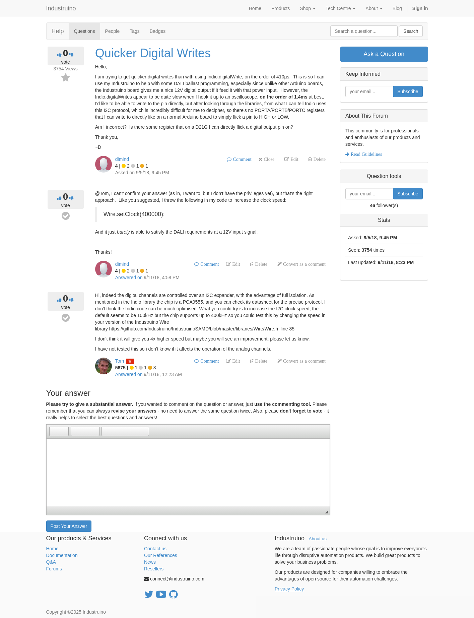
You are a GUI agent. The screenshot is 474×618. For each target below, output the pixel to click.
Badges (157, 31)
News (150, 562)
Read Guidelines (365, 154)
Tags (135, 31)
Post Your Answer (69, 526)
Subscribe (407, 91)
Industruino (61, 8)
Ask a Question (383, 54)
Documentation (62, 555)
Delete (319, 159)
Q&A (51, 562)
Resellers (153, 568)
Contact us (155, 548)
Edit (293, 159)
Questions (84, 31)
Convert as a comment (304, 264)
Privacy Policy (289, 589)
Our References (160, 555)
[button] (54, 431)
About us (318, 538)
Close (268, 159)
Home (52, 548)
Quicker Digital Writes (153, 53)
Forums (54, 568)
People (112, 31)
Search (410, 31)
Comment (241, 159)
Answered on (129, 277)
